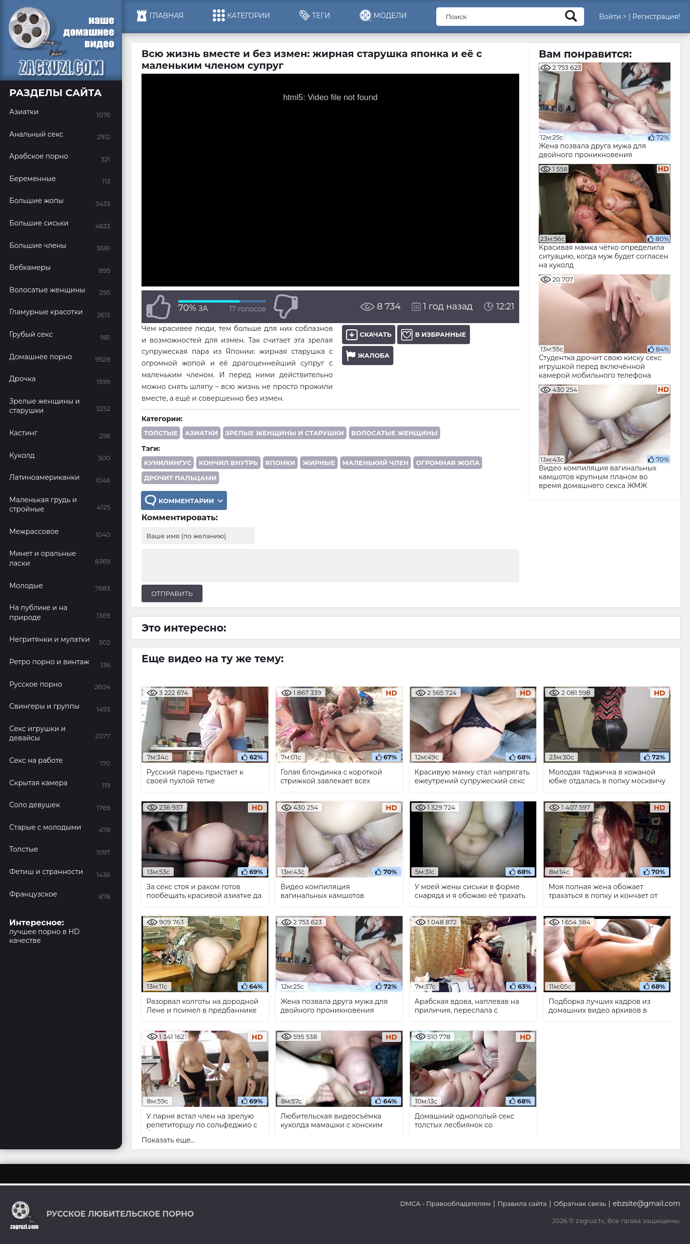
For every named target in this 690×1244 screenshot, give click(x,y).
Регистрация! (656, 16)
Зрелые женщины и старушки (284, 433)
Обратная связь (579, 1203)
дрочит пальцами (180, 478)
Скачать (368, 334)
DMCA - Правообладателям (445, 1203)
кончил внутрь (228, 463)
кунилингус (167, 463)
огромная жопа (448, 463)
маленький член (376, 463)
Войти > (613, 16)
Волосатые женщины (394, 433)
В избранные (433, 334)
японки (280, 463)
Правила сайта (522, 1203)
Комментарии (184, 500)
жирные (319, 463)
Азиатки (201, 433)
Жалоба (367, 355)
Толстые (161, 433)
